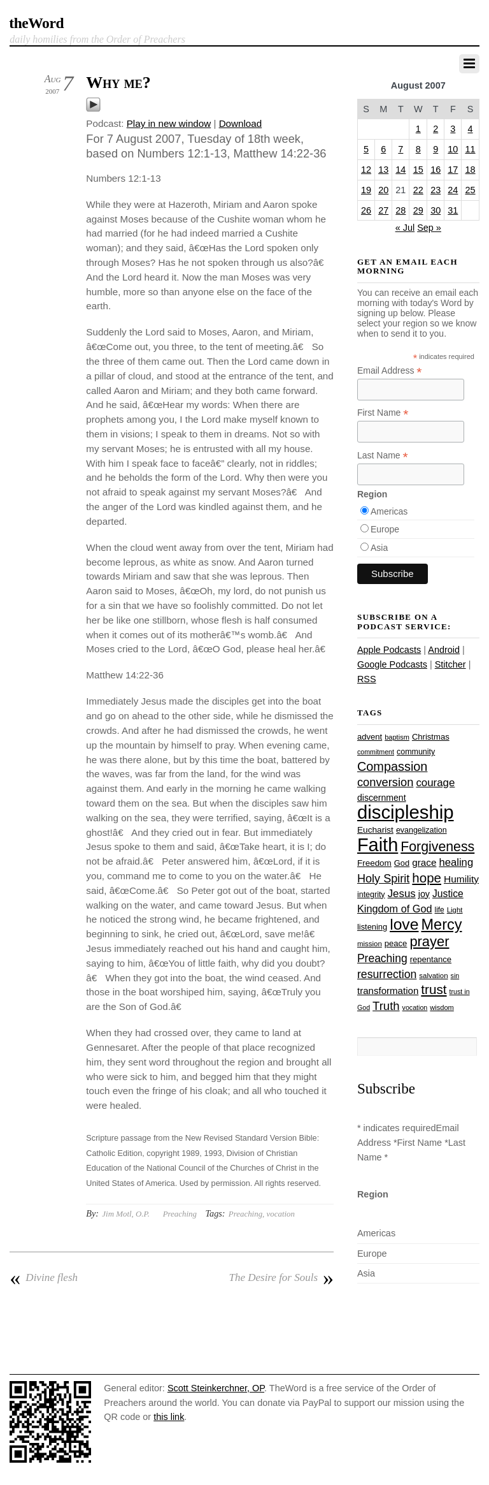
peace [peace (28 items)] (396, 943)
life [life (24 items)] (439, 909)
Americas (389, 511)
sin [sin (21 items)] (455, 975)
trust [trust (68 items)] (433, 989)
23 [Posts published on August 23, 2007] (435, 190)
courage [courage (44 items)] (435, 783)
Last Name (382, 456)
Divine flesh (44, 1277)
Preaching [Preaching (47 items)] (382, 958)
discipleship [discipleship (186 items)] (405, 812)
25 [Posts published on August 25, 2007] (470, 190)
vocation (281, 1213)
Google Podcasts (392, 664)
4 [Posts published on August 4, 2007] (470, 129)
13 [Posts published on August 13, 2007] (383, 170)
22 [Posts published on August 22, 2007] (418, 190)
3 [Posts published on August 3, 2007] (452, 129)
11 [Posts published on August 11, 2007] (470, 149)
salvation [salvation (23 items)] (433, 975)
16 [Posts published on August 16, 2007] (435, 170)
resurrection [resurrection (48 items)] (386, 974)
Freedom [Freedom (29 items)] (374, 863)
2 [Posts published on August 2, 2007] (435, 129)
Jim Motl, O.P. (126, 1213)
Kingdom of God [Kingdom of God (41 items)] (394, 908)
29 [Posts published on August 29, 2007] (418, 210)
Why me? (118, 82)
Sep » (429, 228)
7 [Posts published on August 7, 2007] (400, 149)
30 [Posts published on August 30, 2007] (435, 210)
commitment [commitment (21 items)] (375, 752)
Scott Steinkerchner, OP (215, 1388)
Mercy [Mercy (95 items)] (441, 924)
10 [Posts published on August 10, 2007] (453, 149)
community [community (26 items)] (416, 751)
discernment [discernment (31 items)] (381, 798)
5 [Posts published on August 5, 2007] (366, 149)
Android (444, 650)
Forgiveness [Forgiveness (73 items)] (437, 846)
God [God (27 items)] (401, 863)
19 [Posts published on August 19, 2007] (366, 190)
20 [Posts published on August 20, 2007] (383, 190)
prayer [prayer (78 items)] (429, 941)
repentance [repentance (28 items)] (430, 959)
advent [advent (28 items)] (369, 737)
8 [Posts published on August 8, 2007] (418, 149)
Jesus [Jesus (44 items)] (402, 894)
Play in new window (169, 123)
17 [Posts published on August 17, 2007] (453, 170)
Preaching (180, 1213)
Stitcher (450, 664)
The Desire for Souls (281, 1277)
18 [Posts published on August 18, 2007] (470, 170)
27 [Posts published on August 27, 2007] (383, 210)
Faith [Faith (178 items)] (377, 845)
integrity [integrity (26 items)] (371, 894)
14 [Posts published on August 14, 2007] (400, 170)
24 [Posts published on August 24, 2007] (453, 190)
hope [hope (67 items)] (426, 877)
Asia (379, 548)
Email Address (389, 371)
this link (168, 1417)
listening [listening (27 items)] (372, 927)
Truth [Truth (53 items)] (385, 1006)
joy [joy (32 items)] (424, 894)
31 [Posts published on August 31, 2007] (453, 210)
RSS (366, 679)
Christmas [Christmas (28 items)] (431, 737)
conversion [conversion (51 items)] (385, 782)
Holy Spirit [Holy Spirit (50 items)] (383, 878)
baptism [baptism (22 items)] (397, 737)
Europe (385, 529)
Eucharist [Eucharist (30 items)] (375, 830)
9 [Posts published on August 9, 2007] (435, 149)
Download (240, 123)
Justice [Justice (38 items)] (448, 893)
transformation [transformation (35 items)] (387, 990)
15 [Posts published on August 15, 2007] (418, 170)
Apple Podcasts (389, 650)
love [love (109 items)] (404, 924)
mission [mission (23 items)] (369, 943)
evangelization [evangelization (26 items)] (421, 830)
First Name (383, 413)
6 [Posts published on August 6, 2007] (383, 149)
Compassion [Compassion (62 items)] (392, 766)
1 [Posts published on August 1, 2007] (418, 129)
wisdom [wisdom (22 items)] (441, 1007)
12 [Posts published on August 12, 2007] (366, 170)
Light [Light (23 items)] (455, 910)
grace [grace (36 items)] (424, 862)
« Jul (405, 228)
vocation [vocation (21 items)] (415, 1007)
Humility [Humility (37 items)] (461, 879)
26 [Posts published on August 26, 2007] (366, 210)
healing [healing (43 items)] (456, 862)
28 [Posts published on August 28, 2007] (400, 210)
